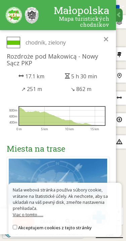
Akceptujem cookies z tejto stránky (55, 228)
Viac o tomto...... (28, 215)
